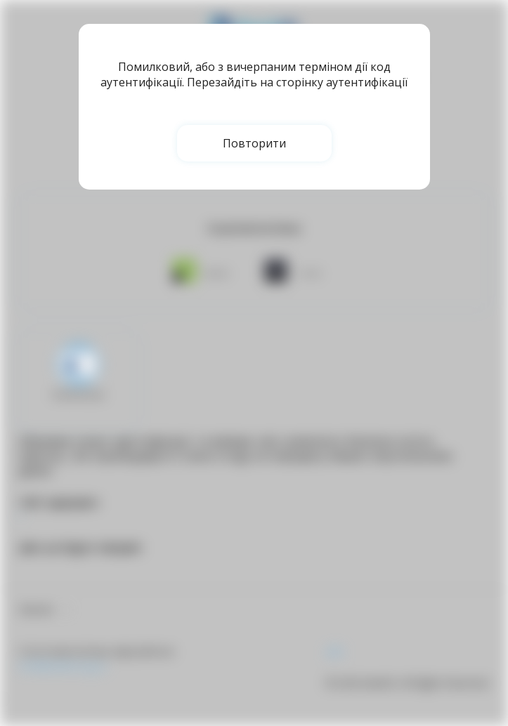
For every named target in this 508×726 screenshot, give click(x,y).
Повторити (254, 143)
